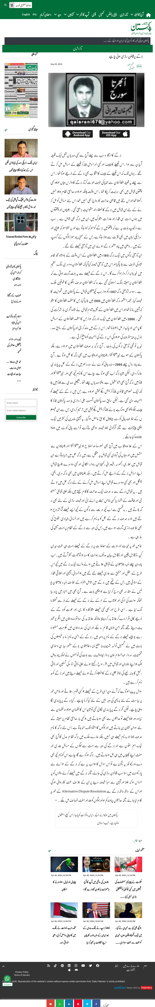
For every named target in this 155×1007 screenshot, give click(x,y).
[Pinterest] (60, 965)
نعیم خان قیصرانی (130, 66)
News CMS (132, 987)
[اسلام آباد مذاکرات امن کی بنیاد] (30, 321)
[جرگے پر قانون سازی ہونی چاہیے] (96, 1003)
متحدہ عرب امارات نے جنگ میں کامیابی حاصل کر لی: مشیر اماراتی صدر (64, 935)
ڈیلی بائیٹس (111, 14)
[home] (149, 15)
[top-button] (3, 966)
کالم (136, 840)
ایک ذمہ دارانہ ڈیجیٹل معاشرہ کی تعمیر (14, 345)
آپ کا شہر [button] (82, 14)
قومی (94, 14)
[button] (5, 4)
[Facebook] (95, 965)
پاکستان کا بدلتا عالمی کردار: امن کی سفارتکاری (13, 272)
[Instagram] (74, 965)
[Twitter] (88, 965)
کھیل (101, 14)
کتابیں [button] (68, 14)
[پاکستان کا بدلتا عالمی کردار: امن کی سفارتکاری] (30, 271)
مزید (49, 850)
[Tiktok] (53, 965)
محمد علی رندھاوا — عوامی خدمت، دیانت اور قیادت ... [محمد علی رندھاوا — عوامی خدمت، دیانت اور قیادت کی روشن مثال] (13, 371)
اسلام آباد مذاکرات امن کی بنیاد (13, 319)
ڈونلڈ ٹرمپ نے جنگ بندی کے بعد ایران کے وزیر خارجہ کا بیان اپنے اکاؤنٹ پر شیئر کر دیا (96, 935)
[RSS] (46, 965)
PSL (35, 14)
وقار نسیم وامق (16, 328)
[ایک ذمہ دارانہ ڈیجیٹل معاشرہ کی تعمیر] (30, 344)
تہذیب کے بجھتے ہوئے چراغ (14, 298)
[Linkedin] (67, 965)
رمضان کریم (45, 14)
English (26, 14)
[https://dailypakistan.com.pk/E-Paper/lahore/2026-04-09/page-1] (21, 90)
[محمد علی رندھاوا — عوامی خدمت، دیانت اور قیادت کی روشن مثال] (30, 367)
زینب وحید (17, 284)
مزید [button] (57, 14)
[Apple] (67, 969)
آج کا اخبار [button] (136, 14)
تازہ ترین (124, 14)
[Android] (74, 969)
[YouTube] (81, 965)
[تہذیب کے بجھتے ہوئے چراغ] (30, 300)
